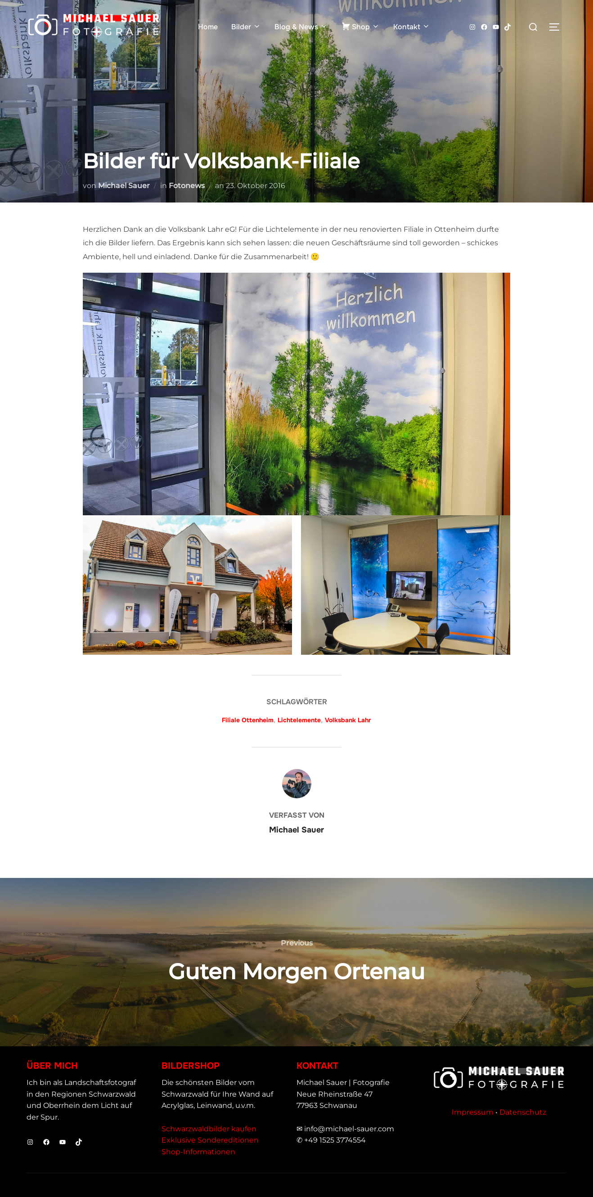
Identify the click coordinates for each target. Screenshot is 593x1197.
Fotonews (187, 185)
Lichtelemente (299, 720)
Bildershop (191, 1065)
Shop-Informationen (198, 1152)
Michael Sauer (124, 185)
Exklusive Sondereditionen (210, 1140)
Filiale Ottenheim (248, 720)
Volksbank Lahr (348, 720)
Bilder (246, 27)
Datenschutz (522, 1112)
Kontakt (411, 27)
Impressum (473, 1112)
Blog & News (301, 27)
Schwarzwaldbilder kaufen (209, 1129)
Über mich (52, 1065)
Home (208, 27)
